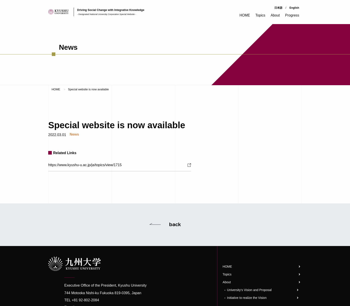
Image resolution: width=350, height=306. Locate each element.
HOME (56, 89)
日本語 (278, 7)
